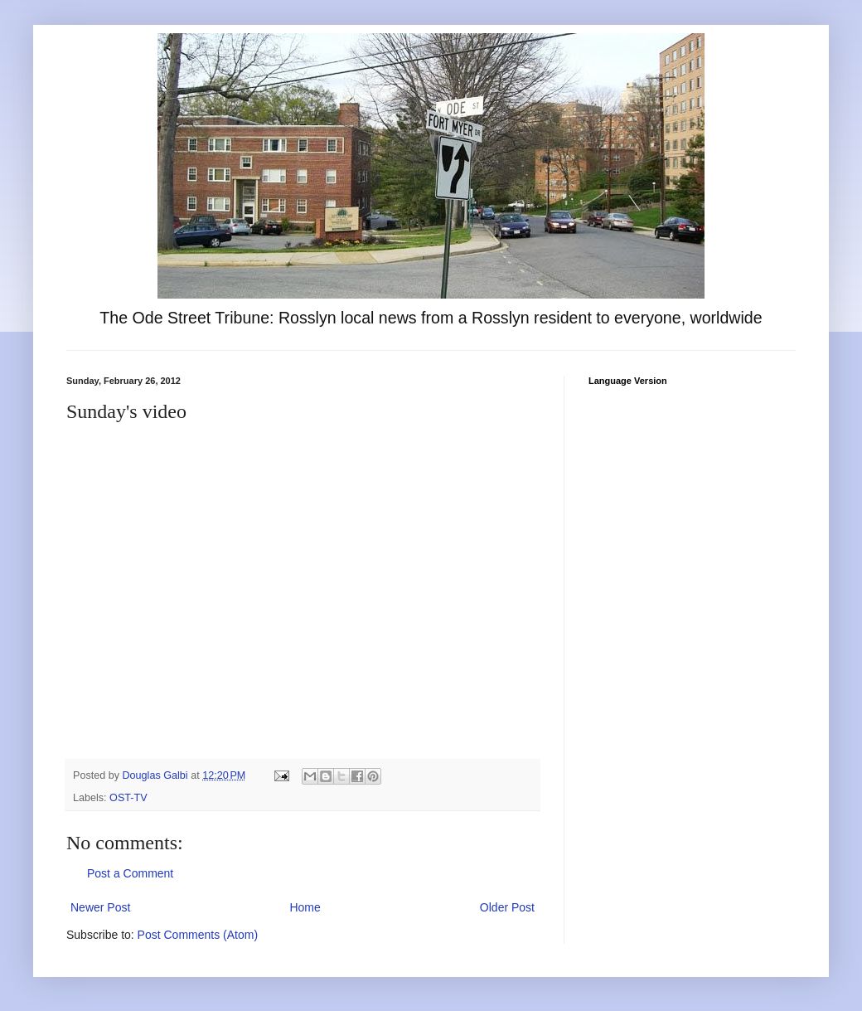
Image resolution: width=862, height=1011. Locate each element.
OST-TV (128, 798)
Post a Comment (130, 873)
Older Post (507, 907)
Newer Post (100, 907)
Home (304, 907)
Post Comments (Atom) (198, 934)
